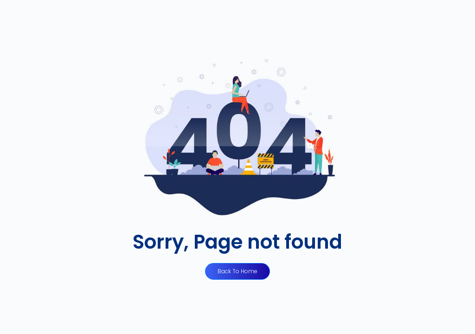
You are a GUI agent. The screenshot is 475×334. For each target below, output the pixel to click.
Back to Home (237, 271)
